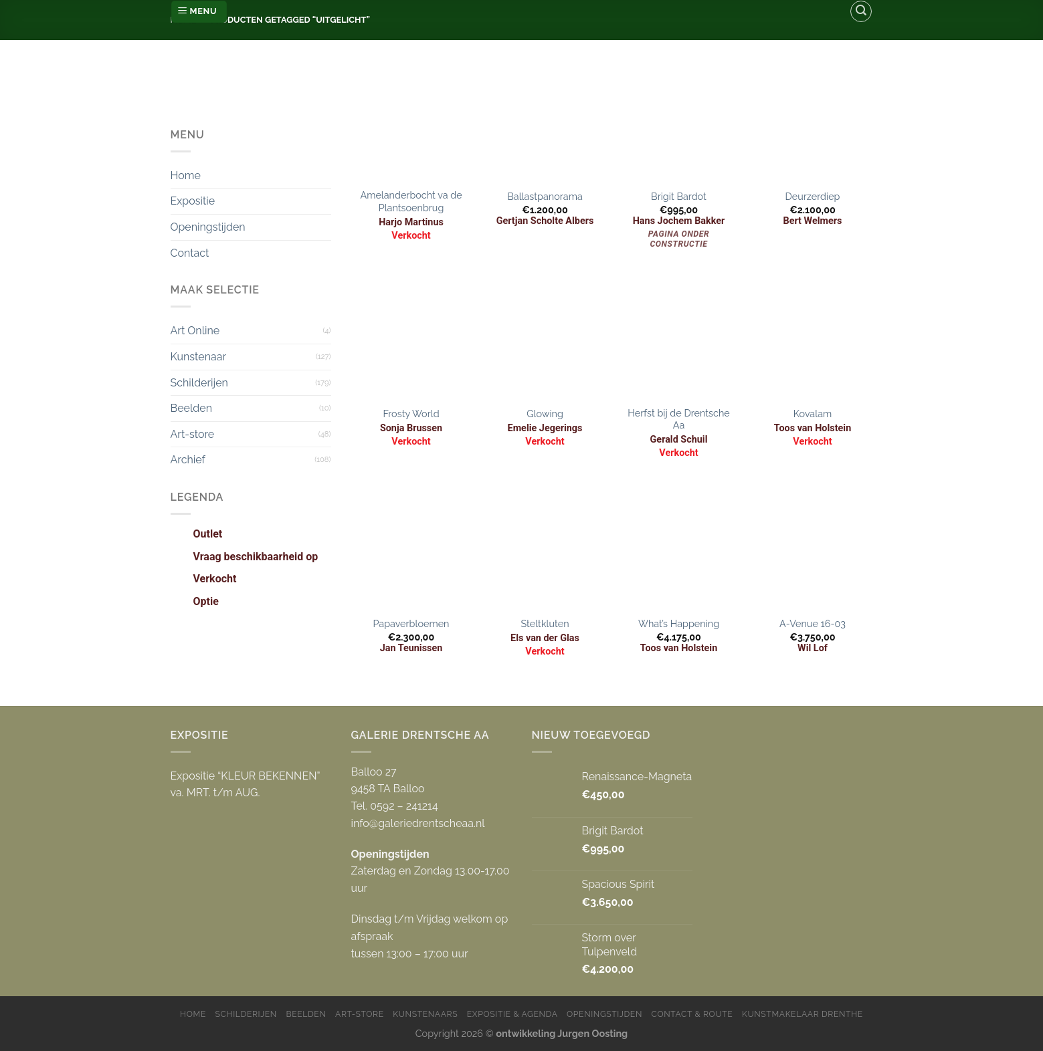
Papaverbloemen (411, 623)
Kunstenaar (199, 356)
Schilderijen (199, 382)
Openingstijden (208, 227)
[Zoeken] (861, 11)
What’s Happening (678, 623)
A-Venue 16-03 (812, 623)
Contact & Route (692, 1014)
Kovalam (812, 413)
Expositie (193, 201)
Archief (188, 459)
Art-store (193, 434)
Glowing (545, 413)
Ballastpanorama (544, 196)
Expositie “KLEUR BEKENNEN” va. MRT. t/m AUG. (245, 785)
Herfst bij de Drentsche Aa (679, 419)
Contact (190, 253)
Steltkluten (544, 623)
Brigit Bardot (678, 196)
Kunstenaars (425, 1014)
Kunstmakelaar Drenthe (802, 1014)
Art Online (195, 330)
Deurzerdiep (812, 196)
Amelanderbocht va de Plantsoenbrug (411, 201)
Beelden (191, 408)
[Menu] (199, 12)
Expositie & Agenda (512, 1014)
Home (186, 175)
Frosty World (411, 413)
